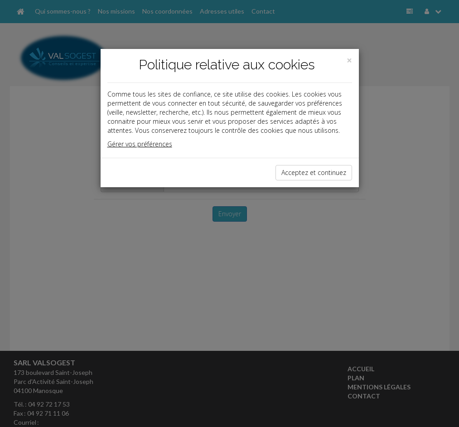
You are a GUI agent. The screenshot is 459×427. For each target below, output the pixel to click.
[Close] (349, 60)
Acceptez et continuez (313, 172)
